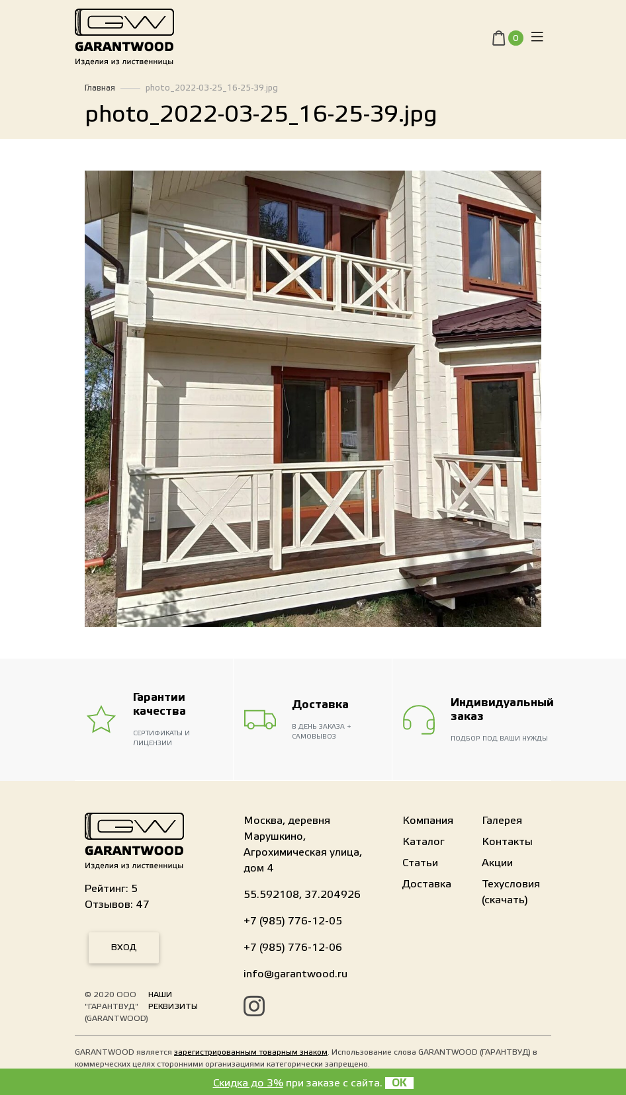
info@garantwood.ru (295, 974)
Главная (100, 88)
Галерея (502, 821)
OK (399, 1083)
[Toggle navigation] (537, 40)
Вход (123, 947)
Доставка (426, 884)
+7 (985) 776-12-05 (293, 921)
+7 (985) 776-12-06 (293, 947)
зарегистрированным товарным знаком (251, 1052)
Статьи (420, 863)
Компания (427, 821)
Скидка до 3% (248, 1083)
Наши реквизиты (173, 1000)
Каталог (423, 842)
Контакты (507, 842)
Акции (497, 863)
